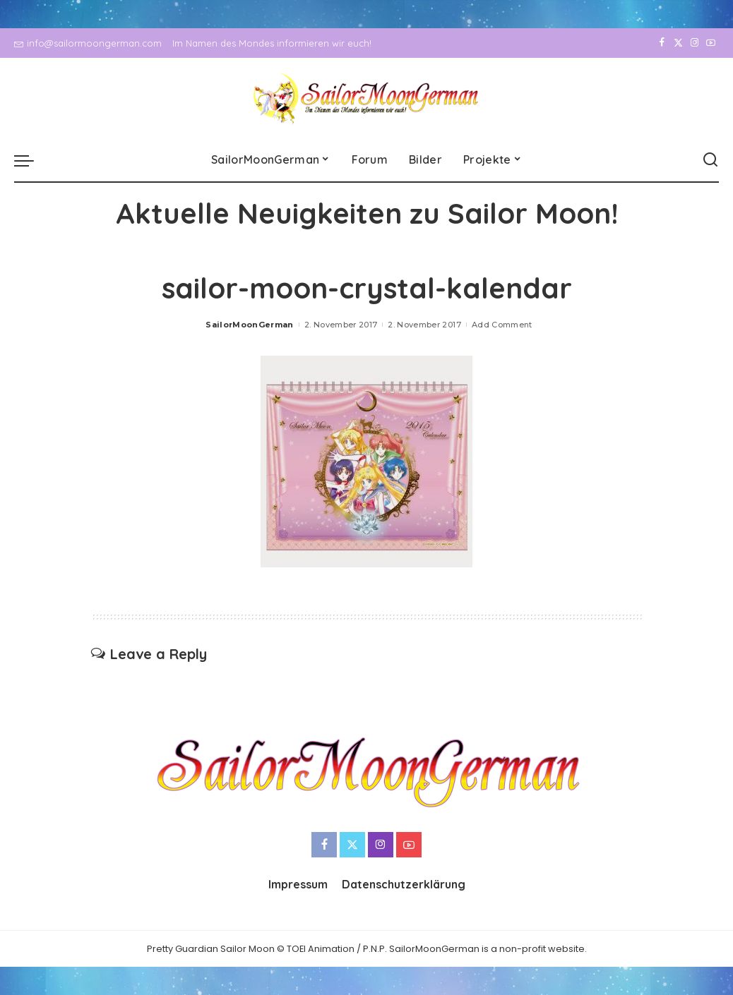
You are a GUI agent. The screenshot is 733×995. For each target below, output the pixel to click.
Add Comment (502, 325)
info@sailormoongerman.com (88, 43)
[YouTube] (711, 43)
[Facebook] (662, 43)
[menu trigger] (31, 160)
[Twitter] (678, 43)
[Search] (710, 160)
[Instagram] (694, 43)
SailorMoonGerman (249, 325)
